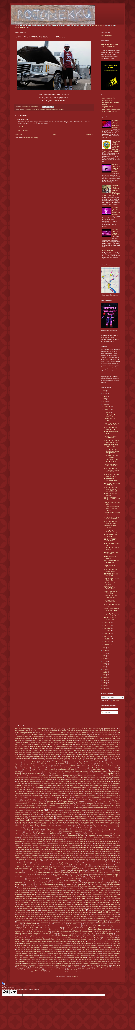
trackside (45, 947)
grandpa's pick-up (102, 801)
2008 (104, 680)
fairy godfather (18, 787)
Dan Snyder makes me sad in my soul (32, 772)
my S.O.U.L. (98, 851)
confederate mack (91, 766)
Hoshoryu (99, 810)
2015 (104, 661)
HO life (118, 807)
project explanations (44, 873)
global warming (52, 800)
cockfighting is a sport (37, 766)
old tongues (23, 861)
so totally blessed (61, 906)
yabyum (52, 969)
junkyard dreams (111, 826)
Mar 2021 (107, 639)
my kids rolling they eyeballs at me (32, 851)
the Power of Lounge (65, 936)
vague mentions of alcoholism (57, 953)
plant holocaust (80, 867)
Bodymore (60, 752)
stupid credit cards (36, 914)
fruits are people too (79, 795)
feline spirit (117, 787)
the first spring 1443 (43, 109)
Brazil (41, 754)
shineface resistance (31, 900)
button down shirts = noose (104, 756)
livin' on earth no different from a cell (73, 836)
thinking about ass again (94, 941)
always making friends (105, 736)
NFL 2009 (114, 855)
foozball (40, 793)
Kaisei (49, 828)
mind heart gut (65, 845)
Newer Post (18, 134)
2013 (104, 667)
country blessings (70, 768)
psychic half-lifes (98, 872)
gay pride (78, 797)
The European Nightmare (74, 926)
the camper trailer (60, 924)
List (23, 835)
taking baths (91, 920)
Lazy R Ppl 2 (37, 832)
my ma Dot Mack (49, 851)
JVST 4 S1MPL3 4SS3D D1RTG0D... (111, 579)
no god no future (71, 857)
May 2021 (107, 633)
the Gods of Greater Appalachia (25, 930)
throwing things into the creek (40, 943)
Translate (113, 700)
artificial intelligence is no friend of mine (48, 742)
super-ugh (91, 916)
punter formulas (18, 875)
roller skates (107, 886)
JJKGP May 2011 (20, 826)
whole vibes (72, 961)
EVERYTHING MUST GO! (30, 785)
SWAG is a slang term (71, 918)
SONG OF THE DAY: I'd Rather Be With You (111, 441)
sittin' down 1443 (91, 902)
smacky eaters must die (98, 904)
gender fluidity (87, 797)
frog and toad (68, 795)
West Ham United (59, 959)
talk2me (98, 920)
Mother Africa (83, 847)
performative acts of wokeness (60, 865)
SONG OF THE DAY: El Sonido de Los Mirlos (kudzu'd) (116, 168)
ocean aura (52, 859)
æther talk (112, 734)
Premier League (95, 871)
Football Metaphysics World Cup (25, 793)
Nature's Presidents (107, 853)
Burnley (92, 756)
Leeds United (117, 832)
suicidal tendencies (111, 914)
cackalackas (39, 758)
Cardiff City (108, 758)
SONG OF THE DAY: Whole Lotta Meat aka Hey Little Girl (111, 470)
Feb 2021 (107, 641)
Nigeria (24, 857)
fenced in (19, 789)
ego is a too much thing (46, 781)
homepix (34, 109)
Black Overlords (68, 750)
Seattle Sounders (97, 894)
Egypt (57, 781)
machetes (23, 839)
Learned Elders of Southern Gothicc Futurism (99, 832)
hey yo (72, 807)
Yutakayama (80, 971)
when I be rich (86, 959)
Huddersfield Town (19, 812)
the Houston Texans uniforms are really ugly (62, 930)
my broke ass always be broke (99, 849)
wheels (62, 109)
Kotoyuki (116, 828)
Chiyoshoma (18, 764)
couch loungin (59, 768)
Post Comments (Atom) (30, 138)
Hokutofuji (19, 810)
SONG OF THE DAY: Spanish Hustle (110, 570)
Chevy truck (42, 762)
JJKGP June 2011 (60, 824)
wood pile (87, 965)
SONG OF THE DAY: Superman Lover (110, 522)
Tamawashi (105, 920)
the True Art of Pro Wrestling (91, 938)
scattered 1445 (114, 892)
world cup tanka (23, 967)
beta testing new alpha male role (106, 748)
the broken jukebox (45, 924)
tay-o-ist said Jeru (22, 922)
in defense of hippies (100, 816)
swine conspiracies (101, 918)
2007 (104, 683)
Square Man (60, 910)
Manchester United (96, 839)
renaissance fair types (41, 883)
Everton (79, 783)
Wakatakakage (102, 955)
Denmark (82, 773)
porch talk (27, 870)
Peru (87, 865)
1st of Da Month (52, 730)
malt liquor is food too (71, 839)
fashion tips (49, 787)
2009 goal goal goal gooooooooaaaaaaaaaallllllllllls (73, 730)
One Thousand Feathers (50, 861)
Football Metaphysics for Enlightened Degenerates (101, 791)
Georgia (116, 797)
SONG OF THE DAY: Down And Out (110, 596)
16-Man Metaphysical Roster (38, 730)
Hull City (28, 812)
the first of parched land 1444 (52, 928)
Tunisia (50, 949)
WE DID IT (92, 957)
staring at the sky (77, 910)
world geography (36, 967)
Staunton (91, 910)
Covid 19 (94, 768)
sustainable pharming (58, 918)
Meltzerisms (55, 843)
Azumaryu (23, 744)
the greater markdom (42, 930)
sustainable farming (44, 918)
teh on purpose (55, 922)
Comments (106, 712)
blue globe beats (107, 750)
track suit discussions (34, 947)
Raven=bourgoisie (20, 879)
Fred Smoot (28, 795)
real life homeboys (95, 879)
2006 (104, 685)
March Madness (50, 841)
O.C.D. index (42, 859)
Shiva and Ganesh (46, 900)
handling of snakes (42, 805)
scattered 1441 (65, 892)
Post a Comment (23, 130)
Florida (28, 791)
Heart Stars (41, 807)
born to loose (91, 752)
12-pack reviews (110, 729)
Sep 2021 (107, 623)
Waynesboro (62, 957)
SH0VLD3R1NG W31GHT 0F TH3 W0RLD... (112, 460)
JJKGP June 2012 (74, 824)
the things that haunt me (73, 938)
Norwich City (106, 857)
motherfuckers (114, 847)
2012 (104, 669)
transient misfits (66, 947)
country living (84, 768)
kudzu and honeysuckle (55, 830)
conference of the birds (106, 766)
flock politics (18, 791)
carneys (115, 758)
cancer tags (89, 758)
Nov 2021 (107, 409)
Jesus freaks (61, 820)
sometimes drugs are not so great (30, 908)
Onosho (91, 861)
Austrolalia (115, 742)
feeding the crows (87, 787)
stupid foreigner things (50, 914)
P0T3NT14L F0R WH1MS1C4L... (109, 588)
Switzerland (18, 920)
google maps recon (31, 801)
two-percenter (77, 949)
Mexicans (18, 845)
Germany (17, 800)
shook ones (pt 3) (65, 900)
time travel (75, 943)
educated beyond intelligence (27, 781)
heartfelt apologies (51, 807)
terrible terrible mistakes (75, 922)
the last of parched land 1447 (106, 932)
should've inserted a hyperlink (93, 900)
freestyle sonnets (56, 795)
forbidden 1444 (91, 793)
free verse (45, 795)
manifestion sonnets (20, 841)
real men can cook (115, 879)
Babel (29, 744)
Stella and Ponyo (115, 910)
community (64, 766)
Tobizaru (99, 943)
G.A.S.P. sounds (50, 797)
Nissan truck (48, 857)
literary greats (30, 835)
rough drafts (18, 888)
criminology (28, 770)
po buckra (68, 869)
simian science (115, 900)
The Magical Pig (89, 934)
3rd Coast (52, 732)
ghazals (37, 800)
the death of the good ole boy (93, 924)
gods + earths (95, 800)
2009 (104, 677)
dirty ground (87, 775)
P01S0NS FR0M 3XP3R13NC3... (110, 601)
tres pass (20, 949)
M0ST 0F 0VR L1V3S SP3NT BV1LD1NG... (111, 465)
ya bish (46, 969)
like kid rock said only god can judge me (97, 833)
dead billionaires (56, 772)
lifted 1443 (72, 834)
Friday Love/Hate (107, 250)
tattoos (118, 920)
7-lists (118, 733)
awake (16, 744)
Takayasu (75, 920)
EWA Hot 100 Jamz (45, 785)
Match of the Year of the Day (77, 841)
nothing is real (116, 857)
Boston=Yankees (102, 752)
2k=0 (37, 732)
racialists (84, 875)
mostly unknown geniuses (70, 847)
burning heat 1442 (51, 756)
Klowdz (94, 828)
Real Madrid (106, 879)
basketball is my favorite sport (109, 744)
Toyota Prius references (104, 945)
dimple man (35, 775)
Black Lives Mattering (55, 750)
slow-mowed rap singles (80, 904)
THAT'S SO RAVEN (30, 924)
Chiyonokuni (115, 762)
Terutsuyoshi (93, 922)
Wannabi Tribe (18, 957)
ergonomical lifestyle (61, 783)
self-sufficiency (40, 896)
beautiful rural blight (80, 746)
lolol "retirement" (33, 837)
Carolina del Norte (19, 760)
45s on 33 (61, 733)
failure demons (114, 785)
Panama (55, 863)
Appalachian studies (105, 740)
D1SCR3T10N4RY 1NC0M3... (110, 526)
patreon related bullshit (74, 863)
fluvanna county (38, 791)
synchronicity (26, 920)
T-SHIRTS (45, 920)
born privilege (81, 752)
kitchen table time (85, 828)
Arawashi (116, 740)
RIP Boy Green (95, 884)
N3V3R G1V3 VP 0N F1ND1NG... (110, 592)
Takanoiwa (60, 920)
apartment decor (92, 740)
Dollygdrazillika (19, 777)
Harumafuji (53, 805)
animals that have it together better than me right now (60, 740)
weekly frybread (109, 957)
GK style (44, 800)
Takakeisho (53, 920)
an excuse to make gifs (59, 738)
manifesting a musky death (112, 839)
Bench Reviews (70, 748)
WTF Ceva (88, 967)
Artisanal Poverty (84, 742)
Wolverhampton (32, 965)
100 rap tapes (88, 729)
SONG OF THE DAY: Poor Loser (110, 540)
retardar (37, 884)
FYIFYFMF (40, 797)
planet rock (69, 867)
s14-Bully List (114, 888)
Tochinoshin (107, 943)
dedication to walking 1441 (83, 772)
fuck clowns (100, 795)
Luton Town (89, 837)
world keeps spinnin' (50, 967)
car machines (98, 758)
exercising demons (59, 785)
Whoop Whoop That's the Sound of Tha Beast (92, 961)
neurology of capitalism (32, 855)
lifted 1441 (53, 834)
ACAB (96, 734)
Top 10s (73, 945)
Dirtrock (80, 775)
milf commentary (44, 845)
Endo (29, 783)
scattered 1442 (78, 892)
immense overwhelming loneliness (82, 816)
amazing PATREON (98, 25)
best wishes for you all (89, 748)
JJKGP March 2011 (87, 824)
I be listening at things (92, 812)
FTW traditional (91, 795)
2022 (104, 401)
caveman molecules (40, 760)
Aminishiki (46, 738)
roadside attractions (114, 885)
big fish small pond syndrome (29, 750)
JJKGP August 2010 (100, 820)
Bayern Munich (18, 746)
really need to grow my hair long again (38, 881)
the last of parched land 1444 (84, 932)
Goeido (103, 800)
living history (91, 836)
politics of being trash (96, 869)
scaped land (44, 892)
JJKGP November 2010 (47, 826)
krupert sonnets (19, 830)
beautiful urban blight (112, 746)
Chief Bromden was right (57, 762)
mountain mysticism (21, 849)
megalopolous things (30, 843)
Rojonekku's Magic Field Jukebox (90, 887)
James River (51, 820)
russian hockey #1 (51, 888)
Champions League (99, 760)
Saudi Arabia (34, 892)
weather (99, 957)
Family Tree (38, 787)
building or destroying (90, 754)
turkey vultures (58, 949)
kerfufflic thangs (57, 828)
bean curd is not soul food (38, 746)
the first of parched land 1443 (30, 928)
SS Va (67, 910)
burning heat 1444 (81, 756)
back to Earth (52, 744)
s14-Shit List (67, 890)
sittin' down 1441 (64, 902)
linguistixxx (17, 835)
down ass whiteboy (56, 778)
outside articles (25, 863)
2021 (104, 404)
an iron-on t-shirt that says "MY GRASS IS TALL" (84, 738)
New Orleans (59, 855)
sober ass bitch (72, 906)
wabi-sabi (71, 955)
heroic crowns (62, 807)
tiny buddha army (87, 943)
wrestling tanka (76, 967)
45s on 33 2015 (74, 732)
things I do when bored (87, 939)
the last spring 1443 (34, 934)
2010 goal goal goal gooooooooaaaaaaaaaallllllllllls (104, 730)
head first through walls (107, 805)
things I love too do (101, 939)
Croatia (36, 770)
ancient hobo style (109, 738)
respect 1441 (79, 883)
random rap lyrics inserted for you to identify (68, 877)
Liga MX (81, 833)
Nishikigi (40, 857)
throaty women (25, 943)
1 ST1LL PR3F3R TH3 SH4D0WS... (111, 553)
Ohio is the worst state (82, 859)
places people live (57, 867)
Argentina (17, 742)
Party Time (62, 863)
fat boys (58, 787)
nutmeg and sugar (31, 859)
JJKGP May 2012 (33, 826)
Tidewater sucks (55, 943)
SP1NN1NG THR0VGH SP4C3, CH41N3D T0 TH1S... (111, 508)
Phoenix (110, 865)
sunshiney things (79, 916)
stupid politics (84, 914)
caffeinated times (58, 758)
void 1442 (44, 955)
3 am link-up (44, 732)
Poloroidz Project (112, 869)
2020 (104, 648)
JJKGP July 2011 (22, 824)
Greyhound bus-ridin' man (38, 804)
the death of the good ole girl (111, 924)
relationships (18, 883)
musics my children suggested (67, 849)
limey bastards (115, 833)
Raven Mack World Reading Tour (108, 877)
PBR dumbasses (89, 863)
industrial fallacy (20, 818)
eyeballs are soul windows (75, 785)
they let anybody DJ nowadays (40, 939)
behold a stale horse (39, 748)
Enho (45, 783)
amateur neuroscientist (22, 738)
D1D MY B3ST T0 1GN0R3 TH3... (109, 419)
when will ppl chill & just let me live (28, 961)
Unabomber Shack (98, 949)
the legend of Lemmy (65, 934)
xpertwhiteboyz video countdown (33, 969)
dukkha (69, 779)
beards (51, 746)
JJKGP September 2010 (96, 826)
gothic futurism (51, 802)
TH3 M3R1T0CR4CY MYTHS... (110, 494)
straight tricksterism (47, 912)
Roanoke (20, 886)
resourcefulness (68, 883)
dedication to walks (34, 774)
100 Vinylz (98, 729)
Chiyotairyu (25, 764)
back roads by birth (39, 744)
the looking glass (78, 934)
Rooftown (116, 886)
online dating (82, 861)
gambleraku (28, 109)
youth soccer (72, 971)
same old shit (104, 890)
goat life (70, 800)
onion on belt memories (67, 861)
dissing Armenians (98, 775)
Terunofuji (85, 922)
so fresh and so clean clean (44, 906)
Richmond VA (69, 885)
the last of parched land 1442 (40, 932)
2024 (104, 396)
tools (67, 945)
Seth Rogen (18, 898)
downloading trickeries (72, 777)
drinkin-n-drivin (47, 779)
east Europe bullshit (97, 779)
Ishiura (114, 818)
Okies (92, 859)
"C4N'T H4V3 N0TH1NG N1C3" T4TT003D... (111, 424)
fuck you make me (110, 795)
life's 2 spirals (42, 834)
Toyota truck (116, 945)
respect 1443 (102, 883)
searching (88, 894)
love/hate (80, 838)
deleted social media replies (61, 773)
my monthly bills (60, 851)
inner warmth (32, 818)
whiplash (42, 961)
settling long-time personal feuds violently (34, 898)
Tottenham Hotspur (89, 945)
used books (96, 951)
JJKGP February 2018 (71, 822)
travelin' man (105, 947)
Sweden (91, 918)
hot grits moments (108, 810)
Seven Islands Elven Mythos (66, 898)
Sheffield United (110, 898)
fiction (46, 789)
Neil (23, 855)
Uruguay (88, 951)
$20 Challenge (77, 729)
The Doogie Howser (31, 926)
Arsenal (33, 742)
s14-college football (21, 890)
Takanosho (68, 920)
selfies (49, 896)
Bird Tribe (43, 750)
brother (63, 754)
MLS (112, 845)
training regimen (55, 947)
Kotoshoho (109, 828)
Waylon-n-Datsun (51, 957)
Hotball (117, 810)
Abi (91, 734)
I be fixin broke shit (76, 812)
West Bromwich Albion (46, 959)
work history (104, 965)
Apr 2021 (107, 636)
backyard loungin (66, 744)
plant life (90, 867)
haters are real (63, 805)
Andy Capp (27, 740)
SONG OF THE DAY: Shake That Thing (110, 531)
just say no (36, 828)
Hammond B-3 (115, 803)
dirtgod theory (69, 776)
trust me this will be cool (32, 949)
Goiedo (109, 800)
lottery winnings (56, 837)
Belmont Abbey (60, 748)
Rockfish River (29, 886)
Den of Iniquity (74, 773)
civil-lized (62, 764)
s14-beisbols (104, 888)
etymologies (72, 783)
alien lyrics (58, 736)
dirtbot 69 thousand (56, 775)
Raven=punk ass (63, 879)
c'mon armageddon (26, 758)
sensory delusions (67, 896)
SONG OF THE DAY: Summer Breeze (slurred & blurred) (110, 489)
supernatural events (104, 916)
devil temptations (109, 774)
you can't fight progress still (113, 969)
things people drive (54, 109)
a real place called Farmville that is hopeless (60, 735)
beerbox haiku (19, 748)
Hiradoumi (112, 807)
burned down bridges (21, 756)
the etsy (62, 926)
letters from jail (30, 833)
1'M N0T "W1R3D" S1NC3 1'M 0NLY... (111, 618)
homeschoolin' (55, 810)
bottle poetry (22, 754)
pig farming (44, 867)
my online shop (107, 100)
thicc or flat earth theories (70, 939)
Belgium (51, 748)
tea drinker (32, 922)
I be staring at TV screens (31, 814)
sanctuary (112, 890)
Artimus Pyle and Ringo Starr (68, 742)
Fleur (117, 789)
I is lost (46, 814)
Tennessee (64, 922)
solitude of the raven (92, 906)
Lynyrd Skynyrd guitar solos (110, 837)
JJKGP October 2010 (80, 826)
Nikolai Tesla (32, 857)
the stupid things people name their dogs (51, 938)
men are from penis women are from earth (73, 843)
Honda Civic (66, 810)
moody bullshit (50, 847)
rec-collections (71, 881)
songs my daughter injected (72, 908)
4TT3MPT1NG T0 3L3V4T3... (109, 415)
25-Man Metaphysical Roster (23, 733)
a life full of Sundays (36, 735)
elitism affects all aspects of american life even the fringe (92, 781)
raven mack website (108, 98)
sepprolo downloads (80, 896)
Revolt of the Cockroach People (52, 885)
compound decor (75, 766)
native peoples (80, 853)
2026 (104, 391)
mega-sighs (18, 843)
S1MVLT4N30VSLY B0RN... (110, 566)
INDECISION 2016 (112, 816)
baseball (96, 744)
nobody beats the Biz (84, 857)
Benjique (79, 748)
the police (52, 936)
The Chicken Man (75, 924)
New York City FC (80, 855)
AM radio (116, 736)
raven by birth (90, 877)
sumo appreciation (20, 916)
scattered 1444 (103, 892)
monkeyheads (39, 847)
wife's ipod (110, 961)
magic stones (45, 840)
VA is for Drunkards (40, 953)
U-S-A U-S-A (86, 949)
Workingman (116, 965)
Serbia (91, 896)
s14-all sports (83, 888)
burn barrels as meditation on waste (109, 754)
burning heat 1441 (37, 756)
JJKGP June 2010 (47, 824)
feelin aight (97, 787)
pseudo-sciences (86, 872)
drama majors (94, 777)
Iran (108, 818)
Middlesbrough (27, 845)
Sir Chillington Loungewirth (48, 902)
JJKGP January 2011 (87, 822)
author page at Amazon (109, 111)
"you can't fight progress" (41, 729)
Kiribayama (66, 828)
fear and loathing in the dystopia (71, 787)
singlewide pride (35, 902)
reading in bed (74, 879)
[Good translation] (5, 992)
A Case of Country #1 (23, 734)
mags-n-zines (57, 840)
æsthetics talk (103, 734)
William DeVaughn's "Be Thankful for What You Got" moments (95, 963)
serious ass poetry (111, 896)
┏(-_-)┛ (67, 729)
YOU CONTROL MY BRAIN (23, 971)
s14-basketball (92, 889)
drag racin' (84, 778)
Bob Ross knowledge (50, 752)
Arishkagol (25, 742)
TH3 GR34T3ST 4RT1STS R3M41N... (111, 479)
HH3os (78, 807)
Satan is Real (24, 892)
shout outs (106, 900)
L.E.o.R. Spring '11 (95, 830)
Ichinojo (39, 816)
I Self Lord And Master (75, 814)
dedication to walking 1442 (102, 772)
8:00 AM (20, 126)
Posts (104, 709)
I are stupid (64, 812)
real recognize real (20, 881)
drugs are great (59, 779)
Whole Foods (62, 961)
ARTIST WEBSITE (20, 27)
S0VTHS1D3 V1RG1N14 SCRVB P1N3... (112, 475)
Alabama (41, 736)
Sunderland (68, 916)
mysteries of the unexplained (112, 851)
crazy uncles (18, 770)
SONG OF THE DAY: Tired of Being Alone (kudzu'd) (115, 124)
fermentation (39, 789)
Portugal (58, 870)
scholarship (18, 894)
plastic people (42, 869)
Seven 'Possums (52, 898)
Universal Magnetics (71, 951)
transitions (76, 947)
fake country (27, 787)
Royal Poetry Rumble (29, 889)
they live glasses (56, 939)
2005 (104, 688)
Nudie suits (21, 859)
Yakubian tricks (60, 969)
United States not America (53, 951)
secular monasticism (110, 894)
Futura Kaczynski (30, 797)
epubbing (51, 783)
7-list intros (111, 732)
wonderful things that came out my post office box (68, 965)
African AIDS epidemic (30, 736)
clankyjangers (72, 764)
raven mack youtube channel (111, 109)
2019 (104, 650)
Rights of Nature (82, 885)
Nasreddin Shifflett (68, 853)
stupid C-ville (23, 914)
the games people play (102, 928)
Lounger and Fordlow (69, 837)
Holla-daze (27, 810)
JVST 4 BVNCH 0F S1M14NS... (110, 583)
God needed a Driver (82, 800)
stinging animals (21, 912)
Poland (86, 869)
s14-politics (59, 890)
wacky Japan (80, 955)
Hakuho (107, 803)
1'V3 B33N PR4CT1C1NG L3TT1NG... (112, 484)
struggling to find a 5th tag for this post (106, 912)
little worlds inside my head (43, 835)
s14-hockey (42, 890)
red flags (83, 881)
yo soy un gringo (72, 969)
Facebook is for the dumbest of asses (96, 785)
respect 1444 (113, 883)
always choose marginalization (89, 736)
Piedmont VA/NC (33, 867)
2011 (104, 672)
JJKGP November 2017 (64, 826)
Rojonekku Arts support (57, 886)
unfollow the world (109, 949)
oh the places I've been (65, 859)
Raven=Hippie (41, 879)
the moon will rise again (104, 934)
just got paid (28, 828)
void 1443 (53, 955)
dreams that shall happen (32, 779)
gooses (42, 801)
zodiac (87, 971)
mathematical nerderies (95, 841)
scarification (54, 892)
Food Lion (67, 791)
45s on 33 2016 (86, 733)
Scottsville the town (49, 894)
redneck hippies (107, 881)
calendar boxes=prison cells (73, 758)
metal (89, 843)
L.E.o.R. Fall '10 (82, 830)
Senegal (57, 896)
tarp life (112, 920)
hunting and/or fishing (38, 812)
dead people (67, 772)
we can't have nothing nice (77, 957)
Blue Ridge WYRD (38, 752)
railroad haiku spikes (96, 875)
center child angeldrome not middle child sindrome (68, 760)
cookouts (117, 766)
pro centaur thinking (31, 872)
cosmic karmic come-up (38, 768)
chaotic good (110, 760)
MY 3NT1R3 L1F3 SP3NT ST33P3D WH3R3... (112, 518)
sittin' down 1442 (77, 902)
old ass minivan (112, 859)
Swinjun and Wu (113, 918)
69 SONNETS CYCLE (100, 732)
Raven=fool (30, 879)
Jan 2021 (107, 644)
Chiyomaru (107, 762)
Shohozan (56, 900)
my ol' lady (71, 851)
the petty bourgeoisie (41, 936)
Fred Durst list (18, 795)
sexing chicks (80, 898)
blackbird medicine (80, 750)
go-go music (62, 800)
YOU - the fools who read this (96, 969)
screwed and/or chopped (74, 894)
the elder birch (43, 926)
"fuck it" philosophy (22, 729)
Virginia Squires (33, 955)
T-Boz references (36, 920)
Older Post (89, 134)
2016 (104, 658)
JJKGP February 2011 (56, 822)
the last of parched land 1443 (62, 932)
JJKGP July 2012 (34, 824)
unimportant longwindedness (32, 951)
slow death (21, 904)
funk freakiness (20, 797)
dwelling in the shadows (80, 779)
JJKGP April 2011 (87, 820)
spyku (52, 910)
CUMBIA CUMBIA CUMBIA (66, 770)
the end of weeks (54, 926)
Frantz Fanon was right (112, 793)
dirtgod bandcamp (108, 107)
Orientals (109, 861)
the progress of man (84, 936)
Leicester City (20, 833)
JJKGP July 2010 (115, 822)
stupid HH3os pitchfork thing (68, 914)
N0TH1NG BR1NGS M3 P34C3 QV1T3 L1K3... (112, 609)
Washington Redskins (30, 957)
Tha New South (103, 922)
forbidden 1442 (66, 793)
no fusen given (59, 857)
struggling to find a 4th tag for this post (76, 912)
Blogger (75, 976)
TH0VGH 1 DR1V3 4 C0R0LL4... (110, 535)
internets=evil (74, 818)
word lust (95, 965)
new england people (47, 855)
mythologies (46, 853)
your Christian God (38, 971)
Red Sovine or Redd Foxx (94, 881)
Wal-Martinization (113, 955)
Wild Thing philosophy (30, 963)
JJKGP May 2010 (113, 824)
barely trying (88, 744)
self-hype (29, 896)
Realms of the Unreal (58, 881)
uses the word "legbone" (109, 951)
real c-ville (85, 879)
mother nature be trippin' (98, 847)
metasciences (99, 843)
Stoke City (30, 912)
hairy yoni (99, 803)
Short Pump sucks (77, 900)
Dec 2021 (107, 407)
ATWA (108, 742)
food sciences (77, 791)
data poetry (47, 772)
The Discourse (19, 926)
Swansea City (83, 918)
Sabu (96, 890)
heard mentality (31, 807)
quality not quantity (73, 875)
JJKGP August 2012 (114, 820)
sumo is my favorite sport (39, 916)
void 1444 (63, 955)
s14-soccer (77, 890)
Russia (41, 888)
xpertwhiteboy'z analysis (100, 967)
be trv (25, 746)
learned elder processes (51, 832)
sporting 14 (34, 910)
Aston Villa (101, 742)
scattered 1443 (90, 892)
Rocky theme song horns (42, 886)
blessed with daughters (95, 750)
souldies (83, 908)
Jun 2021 (107, 631)
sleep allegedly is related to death (110, 902)
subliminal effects (98, 914)
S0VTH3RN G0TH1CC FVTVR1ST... (111, 456)
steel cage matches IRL (102, 910)
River (103, 885)
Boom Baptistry (69, 752)
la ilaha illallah (108, 830)
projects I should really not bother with (65, 873)
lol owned (23, 837)
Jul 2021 (107, 628)
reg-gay (116, 881)
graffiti (78, 802)
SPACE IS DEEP (112, 908)
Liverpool (56, 835)
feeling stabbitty (107, 787)
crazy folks (115, 768)
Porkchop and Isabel (37, 870)
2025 (104, 393)
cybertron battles (99, 770)
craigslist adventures (104, 768)
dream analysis (106, 778)
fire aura (89, 789)
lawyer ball (28, 832)
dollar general (109, 775)
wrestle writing (62, 967)
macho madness (34, 839)
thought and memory (107, 941)
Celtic (50, 760)
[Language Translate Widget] (112, 697)
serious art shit (99, 896)
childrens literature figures (75, 762)
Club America (25, 766)
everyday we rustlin (89, 783)
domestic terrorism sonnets (33, 777)
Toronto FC (79, 945)
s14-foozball (33, 890)
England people (36, 783)
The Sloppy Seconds (32, 938)
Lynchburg (97, 837)
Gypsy (91, 804)
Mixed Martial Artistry (101, 845)
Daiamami (112, 770)
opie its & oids (99, 861)
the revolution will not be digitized (104, 936)
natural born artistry (93, 853)
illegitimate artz (48, 816)
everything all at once (104, 783)
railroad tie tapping (113, 875)
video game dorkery (95, 953)
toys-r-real (21, 947)
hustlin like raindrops (52, 812)
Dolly (117, 775)
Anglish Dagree (36, 740)
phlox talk (102, 865)
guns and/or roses (81, 803)
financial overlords (79, 789)
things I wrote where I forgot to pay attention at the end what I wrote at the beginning (45, 941)
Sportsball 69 (45, 910)
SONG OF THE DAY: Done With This (110, 428)
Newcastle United (104, 855)
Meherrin (40, 843)
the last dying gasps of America (99, 930)
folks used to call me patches (54, 791)
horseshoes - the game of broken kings (83, 810)
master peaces (62, 841)
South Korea (91, 908)
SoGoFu (81, 906)
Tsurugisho (44, 949)
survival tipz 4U (30, 918)
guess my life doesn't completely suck (61, 804)
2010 (104, 675)
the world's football (108, 938)
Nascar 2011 (56, 853)
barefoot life (79, 744)
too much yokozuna (59, 945)
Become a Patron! (106, 35)
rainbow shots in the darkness (28, 877)
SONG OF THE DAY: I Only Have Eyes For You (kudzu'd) (116, 211)
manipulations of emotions (35, 841)
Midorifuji (35, 845)
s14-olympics (50, 890)
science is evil (29, 894)
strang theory (58, 912)
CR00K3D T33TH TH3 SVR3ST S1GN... (111, 445)
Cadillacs (48, 758)
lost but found (44, 838)
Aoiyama (82, 740)
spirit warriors (24, 910)
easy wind (109, 779)
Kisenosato (74, 828)
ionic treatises (101, 818)
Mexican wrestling (112, 843)
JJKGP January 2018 (102, 822)
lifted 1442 (62, 834)
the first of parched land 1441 (93, 926)
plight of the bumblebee (56, 869)
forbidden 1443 (78, 793)
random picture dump (45, 877)
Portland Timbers (50, 870)
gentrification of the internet (101, 798)
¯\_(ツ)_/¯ (57, 729)
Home (54, 134)
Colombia (56, 766)
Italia (119, 818)
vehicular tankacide (83, 953)
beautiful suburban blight (96, 746)
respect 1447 (19, 885)
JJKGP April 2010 (74, 820)
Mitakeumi (89, 845)
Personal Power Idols (77, 865)
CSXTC (53, 770)
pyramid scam (59, 875)
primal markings (107, 870)
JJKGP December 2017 (40, 822)
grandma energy (90, 801)
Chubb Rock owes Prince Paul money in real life (43, 764)
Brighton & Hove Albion (52, 754)
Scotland (40, 894)
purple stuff (40, 875)
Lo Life (113, 835)
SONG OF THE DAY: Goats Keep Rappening (112, 614)
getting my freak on (27, 800)
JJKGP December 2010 (24, 822)
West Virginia (69, 959)
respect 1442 (90, 883)
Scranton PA (61, 894)
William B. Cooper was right (66, 963)
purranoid (49, 875)
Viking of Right (108, 953)
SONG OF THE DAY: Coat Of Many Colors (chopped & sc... (111, 451)
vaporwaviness (72, 953)
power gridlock (79, 871)
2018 (104, 653)
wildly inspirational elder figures (47, 963)
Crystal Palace (44, 770)
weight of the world (26, 959)
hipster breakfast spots (100, 807)
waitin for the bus (91, 955)
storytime (37, 912)
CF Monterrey (88, 760)
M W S (16, 839)
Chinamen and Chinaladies (93, 762)
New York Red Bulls (92, 855)
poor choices (18, 870)
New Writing (69, 855)
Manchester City (84, 839)
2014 (104, 664)
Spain (16, 910)
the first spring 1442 (70, 928)
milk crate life (54, 845)
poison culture (76, 869)
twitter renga (68, 949)
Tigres (62, 943)
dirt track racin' (44, 775)
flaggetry (96, 789)
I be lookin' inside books (107, 812)
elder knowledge (66, 781)
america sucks (36, 738)
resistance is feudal (55, 883)
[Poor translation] (13, 992)
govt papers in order (66, 802)
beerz (26, 748)
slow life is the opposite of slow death (39, 904)
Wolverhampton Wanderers (44, 965)
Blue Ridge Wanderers (25, 752)
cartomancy (29, 760)
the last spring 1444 (50, 934)
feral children (29, 789)
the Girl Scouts (116, 928)
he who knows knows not (91, 805)
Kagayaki (43, 828)
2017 (104, 656)
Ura (83, 951)
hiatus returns (87, 807)
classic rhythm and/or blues (86, 764)
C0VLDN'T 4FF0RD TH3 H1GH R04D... (111, 561)
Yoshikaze (83, 969)
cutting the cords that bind (84, 770)
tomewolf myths (47, 945)
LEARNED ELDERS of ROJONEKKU (72, 832)
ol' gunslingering (100, 859)
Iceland (33, 816)
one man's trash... (34, 861)
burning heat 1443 (66, 756)
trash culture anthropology (89, 947)
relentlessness (29, 883)
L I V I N (71, 830)
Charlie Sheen (26, 762)
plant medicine (101, 867)
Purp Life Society (29, 875)
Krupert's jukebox (33, 830)
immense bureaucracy (63, 816)
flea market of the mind (108, 789)
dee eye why (48, 773)
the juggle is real (81, 930)
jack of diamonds (39, 820)
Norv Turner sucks (96, 857)
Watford (41, 957)
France (101, 793)
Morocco (58, 847)
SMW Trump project (27, 906)
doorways (45, 777)
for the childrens (52, 793)
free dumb (36, 795)
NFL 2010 (17, 857)
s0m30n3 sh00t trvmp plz (71, 888)
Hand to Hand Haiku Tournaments (24, 805)
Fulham (118, 795)
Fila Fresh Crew (68, 789)
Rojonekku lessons (71, 886)
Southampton (101, 908)
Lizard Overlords (104, 836)
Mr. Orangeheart (35, 849)
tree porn (117, 947)
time (67, 943)
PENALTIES (98, 863)
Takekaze (83, 920)
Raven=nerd (51, 879)
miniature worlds (78, 845)
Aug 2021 (107, 625)
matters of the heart (111, 841)
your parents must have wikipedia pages (57, 971)
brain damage (32, 754)
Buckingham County (73, 754)
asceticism (93, 742)
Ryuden (60, 888)
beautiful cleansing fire (64, 746)
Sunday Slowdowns (57, 916)
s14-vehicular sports (88, 890)
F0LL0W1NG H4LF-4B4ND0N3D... (110, 437)
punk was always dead (112, 872)
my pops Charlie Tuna (85, 851)
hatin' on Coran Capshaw (75, 805)
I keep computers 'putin (58, 814)
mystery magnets (22, 853)
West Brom (35, 959)
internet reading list (62, 818)
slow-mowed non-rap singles (63, 904)
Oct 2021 (107, 412)
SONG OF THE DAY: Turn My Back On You (116, 232)
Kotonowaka (102, 828)
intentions (40, 818)
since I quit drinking (23, 902)
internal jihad (49, 818)
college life (48, 766)
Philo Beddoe (94, 865)
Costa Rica (50, 768)
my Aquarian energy (82, 849)
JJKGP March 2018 (101, 824)
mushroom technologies (49, 849)
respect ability (29, 884)
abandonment (82, 735)
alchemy (49, 736)
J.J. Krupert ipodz (23, 820)
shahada (90, 898)
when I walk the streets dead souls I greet (107, 959)
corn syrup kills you (22, 768)
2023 (104, 399)
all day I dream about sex (71, 736)
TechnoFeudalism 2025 (42, 922)
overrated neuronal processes (41, 863)
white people (51, 961)
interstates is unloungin (87, 818)
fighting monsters (55, 789)
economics (117, 779)
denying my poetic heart (93, 773)
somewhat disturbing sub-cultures (53, 908)
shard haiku (98, 898)
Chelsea (34, 762)
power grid (66, 871)
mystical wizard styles (34, 853)
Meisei (48, 843)
